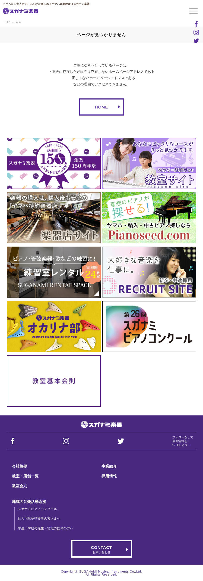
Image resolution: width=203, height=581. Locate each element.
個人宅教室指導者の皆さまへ (39, 518)
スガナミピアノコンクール (37, 509)
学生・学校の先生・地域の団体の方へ (45, 528)
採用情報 (109, 476)
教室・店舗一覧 (25, 476)
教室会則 (19, 486)
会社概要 (19, 466)
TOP (6, 22)
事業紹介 (109, 466)
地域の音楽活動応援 (29, 501)
